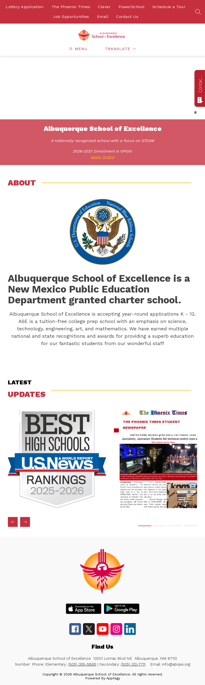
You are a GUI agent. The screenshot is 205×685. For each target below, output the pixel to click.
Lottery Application (25, 6)
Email (103, 16)
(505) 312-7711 (133, 664)
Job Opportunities (71, 16)
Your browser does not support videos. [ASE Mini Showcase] (102, 87)
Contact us (200, 84)
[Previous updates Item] (13, 522)
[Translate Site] (120, 49)
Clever (104, 6)
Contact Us (127, 16)
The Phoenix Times (71, 6)
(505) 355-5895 (82, 664)
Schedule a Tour (169, 6)
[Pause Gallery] (195, 112)
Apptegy (113, 678)
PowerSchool (132, 6)
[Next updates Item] (25, 522)
